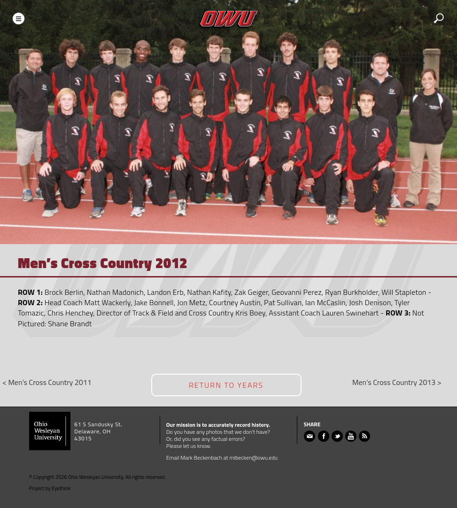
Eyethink (61, 488)
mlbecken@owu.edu (253, 457)
